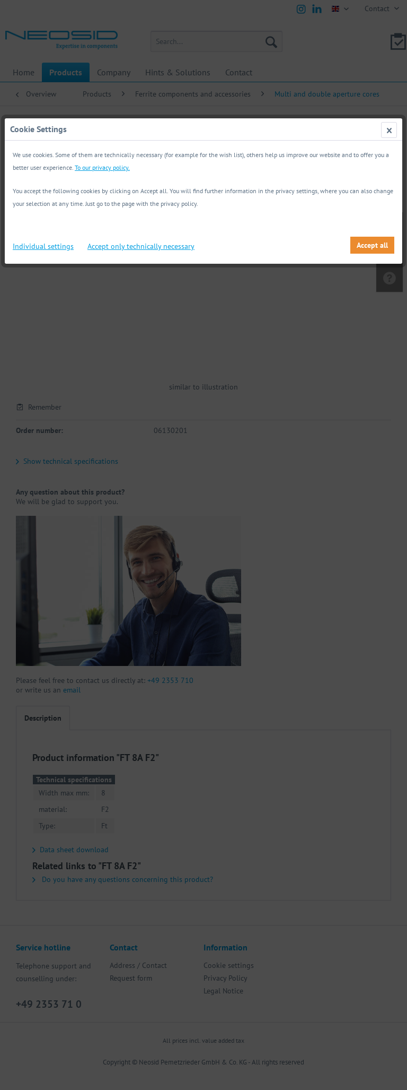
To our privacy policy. (102, 167)
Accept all (372, 245)
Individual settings (43, 246)
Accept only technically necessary (140, 246)
